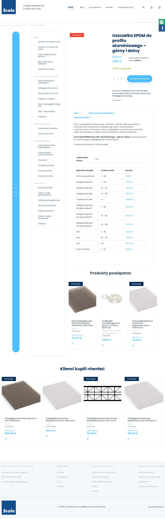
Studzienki (42, 160)
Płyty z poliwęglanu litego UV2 (49, 105)
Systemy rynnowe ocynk (49, 41)
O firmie (60, 473)
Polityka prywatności (148, 487)
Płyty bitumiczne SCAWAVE (45, 63)
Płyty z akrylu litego (46, 111)
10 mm (48, 424)
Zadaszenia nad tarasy (102, 482)
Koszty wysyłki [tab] (81, 117)
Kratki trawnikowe (45, 211)
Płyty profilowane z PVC (48, 93)
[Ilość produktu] (118, 79)
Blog (82, 7)
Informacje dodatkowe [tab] (101, 113)
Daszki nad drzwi (45, 133)
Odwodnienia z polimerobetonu (45, 153)
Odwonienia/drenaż (101, 478)
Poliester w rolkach (46, 99)
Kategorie (16, 192)
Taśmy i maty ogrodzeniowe (44, 194)
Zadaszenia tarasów (42, 124)
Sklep (70, 7)
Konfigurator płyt (125, 7)
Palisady (42, 223)
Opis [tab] (76, 113)
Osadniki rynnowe (46, 165)
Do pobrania (95, 7)
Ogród (95, 492)
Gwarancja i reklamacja (149, 478)
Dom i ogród (39, 183)
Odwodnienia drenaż (42, 141)
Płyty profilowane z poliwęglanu (46, 81)
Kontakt (109, 7)
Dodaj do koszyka (139, 78)
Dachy (36, 37)
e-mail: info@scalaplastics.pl (15, 482)
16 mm (74, 328)
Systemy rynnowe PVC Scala (48, 48)
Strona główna (10, 22)
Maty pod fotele (45, 187)
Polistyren (42, 116)
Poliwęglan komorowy (71, 22)
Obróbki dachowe (46, 69)
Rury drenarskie (45, 170)
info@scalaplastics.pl (33, 6)
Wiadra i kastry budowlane (44, 217)
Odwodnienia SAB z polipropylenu (46, 146)
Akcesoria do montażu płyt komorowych (110, 22)
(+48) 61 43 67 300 (32, 9)
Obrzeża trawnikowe (47, 205)
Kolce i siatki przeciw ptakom (47, 55)
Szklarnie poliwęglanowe (49, 200)
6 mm (7, 424)
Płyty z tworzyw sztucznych (39, 22)
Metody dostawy (146, 473)
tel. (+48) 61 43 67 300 (11, 478)
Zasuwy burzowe (45, 176)
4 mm (134, 331)
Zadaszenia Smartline (48, 128)
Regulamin (143, 482)
